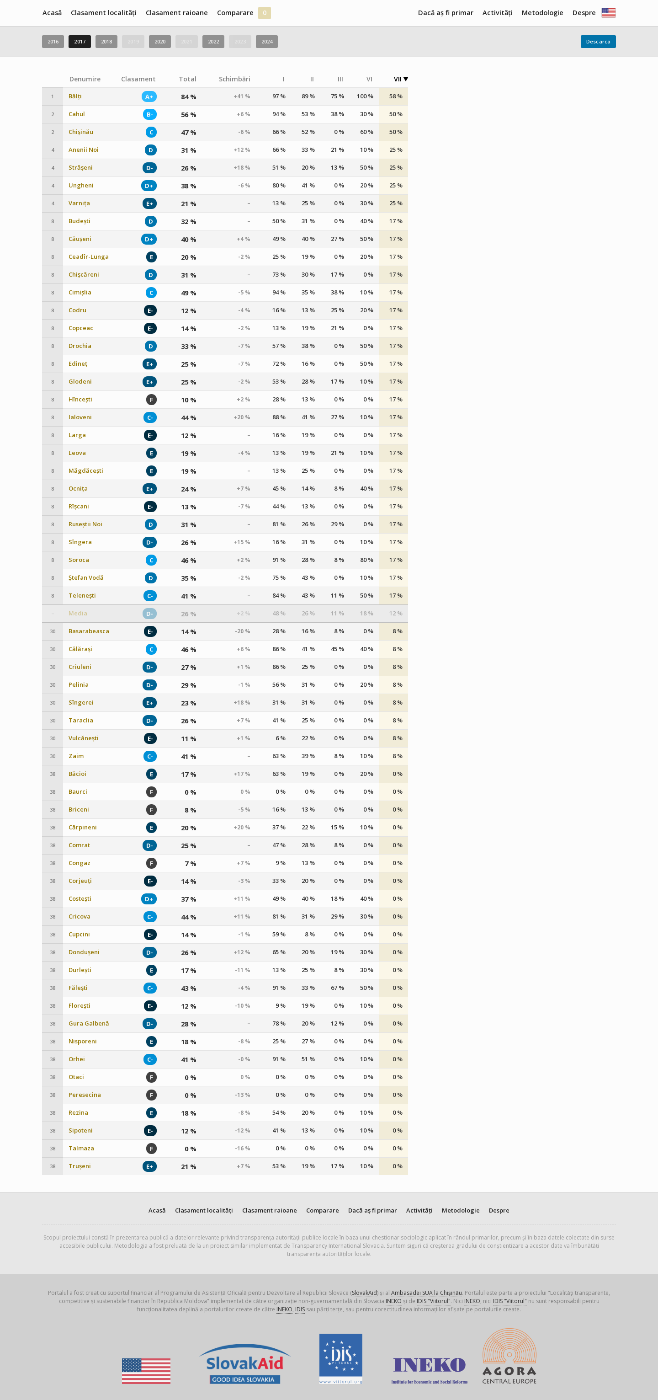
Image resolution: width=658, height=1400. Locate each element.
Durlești (80, 970)
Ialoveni (80, 417)
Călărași (80, 649)
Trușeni (80, 1166)
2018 (106, 41)
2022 (213, 41)
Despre (584, 12)
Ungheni (81, 185)
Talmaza (81, 1148)
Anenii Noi (84, 150)
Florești (79, 1006)
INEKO (394, 1301)
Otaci (76, 1077)
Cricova (79, 916)
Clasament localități (104, 12)
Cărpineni (83, 827)
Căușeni (80, 239)
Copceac (81, 328)
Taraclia (81, 720)
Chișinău (81, 132)
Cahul (77, 114)
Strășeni (81, 167)
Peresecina (85, 1095)
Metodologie (542, 12)
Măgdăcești (86, 471)
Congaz (79, 863)
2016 (53, 41)
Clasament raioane (177, 12)
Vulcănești (84, 738)
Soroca (79, 560)
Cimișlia (80, 292)
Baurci (78, 792)
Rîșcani (79, 506)
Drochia (80, 346)
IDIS (300, 1309)
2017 (79, 41)
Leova (77, 453)
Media (78, 613)
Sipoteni (81, 1130)
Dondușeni (84, 952)
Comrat (79, 845)
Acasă (52, 12)
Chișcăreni (84, 274)
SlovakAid (364, 1293)
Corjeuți (80, 881)
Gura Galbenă (89, 1023)
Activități (498, 12)
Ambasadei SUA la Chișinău (426, 1293)
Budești (79, 221)
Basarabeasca (89, 631)
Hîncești (80, 399)
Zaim (76, 756)
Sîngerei (81, 702)
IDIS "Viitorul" (434, 1301)
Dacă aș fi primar (445, 12)
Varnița (79, 203)
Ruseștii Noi (85, 524)
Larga (77, 435)
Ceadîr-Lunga (89, 257)
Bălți (75, 96)
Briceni (79, 809)
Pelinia (79, 685)
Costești (80, 899)
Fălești (78, 988)
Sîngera (80, 542)
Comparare (235, 12)
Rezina (78, 1113)
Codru (77, 310)
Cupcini (79, 934)
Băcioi (77, 774)
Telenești (82, 595)
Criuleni (80, 667)
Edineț (78, 364)
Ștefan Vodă (86, 578)
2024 (266, 41)
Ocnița (78, 488)
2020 (159, 41)
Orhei (77, 1059)
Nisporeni (83, 1041)
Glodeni (80, 381)
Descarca (598, 41)
